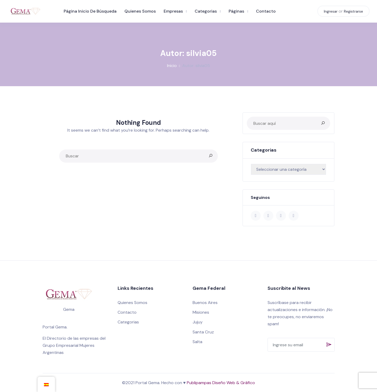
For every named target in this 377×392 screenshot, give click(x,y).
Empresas (174, 11)
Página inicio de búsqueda (90, 11)
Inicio (172, 65)
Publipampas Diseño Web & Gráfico (221, 382)
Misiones (201, 312)
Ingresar (330, 11)
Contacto (267, 11)
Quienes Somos (141, 11)
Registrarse (353, 11)
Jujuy (198, 322)
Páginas (237, 11)
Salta (197, 341)
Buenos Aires (205, 302)
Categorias (206, 11)
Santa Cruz (203, 332)
